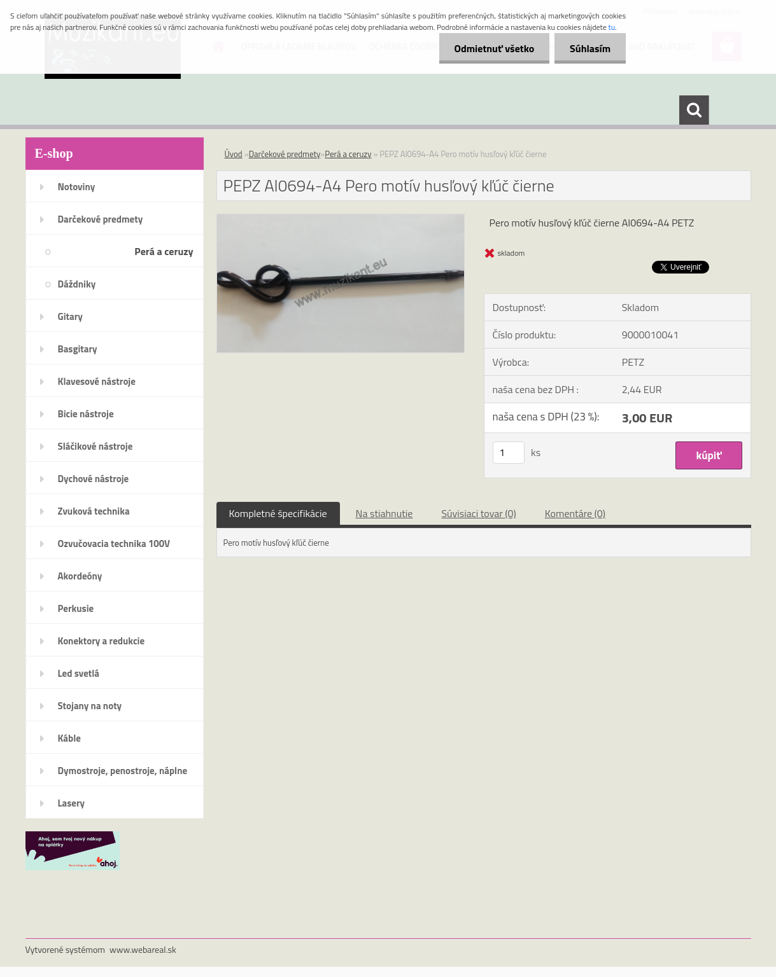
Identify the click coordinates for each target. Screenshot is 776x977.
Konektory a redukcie (101, 641)
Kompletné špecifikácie (278, 513)
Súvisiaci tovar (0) (478, 513)
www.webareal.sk (142, 949)
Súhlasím (589, 48)
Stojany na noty (90, 705)
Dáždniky (77, 284)
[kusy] (509, 452)
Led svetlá (78, 673)
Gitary (70, 316)
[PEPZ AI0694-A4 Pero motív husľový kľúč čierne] (341, 219)
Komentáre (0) (575, 513)
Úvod (234, 154)
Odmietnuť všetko (492, 48)
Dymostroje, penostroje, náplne (123, 770)
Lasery (71, 803)
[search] (694, 110)
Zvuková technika (94, 511)
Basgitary (77, 349)
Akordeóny (80, 576)
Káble (69, 738)
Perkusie (76, 608)
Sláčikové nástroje (95, 446)
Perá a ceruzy (163, 251)
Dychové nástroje (93, 478)
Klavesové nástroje (97, 381)
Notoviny (76, 186)
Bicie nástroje (86, 413)
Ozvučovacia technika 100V (114, 543)
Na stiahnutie (384, 513)
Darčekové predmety (100, 219)
